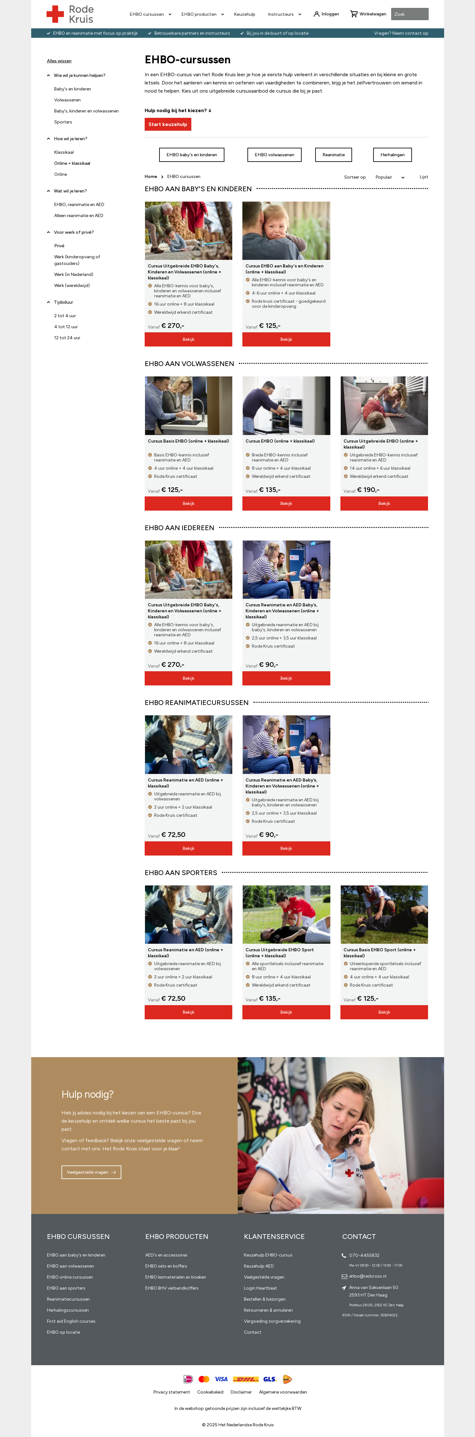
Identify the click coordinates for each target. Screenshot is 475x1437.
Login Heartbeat (260, 1288)
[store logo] (70, 14)
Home (151, 176)
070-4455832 (364, 1255)
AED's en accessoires (166, 1255)
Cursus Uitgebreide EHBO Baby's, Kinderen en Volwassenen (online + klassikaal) (184, 272)
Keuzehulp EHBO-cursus (268, 1255)
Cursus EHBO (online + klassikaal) (280, 441)
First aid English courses (71, 1321)
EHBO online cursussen (70, 1277)
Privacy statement (172, 1392)
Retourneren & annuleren (268, 1310)
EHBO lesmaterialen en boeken (175, 1277)
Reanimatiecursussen (68, 1299)
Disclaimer (241, 1392)
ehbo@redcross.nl (367, 1276)
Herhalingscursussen (68, 1310)
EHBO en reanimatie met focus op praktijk (95, 33)
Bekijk (188, 339)
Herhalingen (392, 154)
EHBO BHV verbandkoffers (172, 1288)
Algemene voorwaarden (283, 1392)
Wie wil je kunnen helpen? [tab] (80, 75)
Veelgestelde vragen (87, 1172)
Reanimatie (333, 154)
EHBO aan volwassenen (70, 1266)
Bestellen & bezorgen (265, 1299)
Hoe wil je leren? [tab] (70, 141)
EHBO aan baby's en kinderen (76, 1255)
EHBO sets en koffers (166, 1266)
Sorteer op (355, 177)
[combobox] (410, 14)
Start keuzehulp (167, 124)
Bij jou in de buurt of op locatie (278, 33)
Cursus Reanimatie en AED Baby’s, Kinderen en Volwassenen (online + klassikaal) (282, 611)
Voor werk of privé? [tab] (74, 232)
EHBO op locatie (63, 1332)
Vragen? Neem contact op (401, 33)
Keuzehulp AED (259, 1266)
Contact (252, 1332)
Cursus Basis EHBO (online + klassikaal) (188, 441)
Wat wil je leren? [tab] (70, 191)
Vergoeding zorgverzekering (272, 1321)
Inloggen (330, 14)
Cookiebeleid (210, 1392)
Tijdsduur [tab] (63, 302)
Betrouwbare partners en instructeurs (192, 33)
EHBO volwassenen (274, 154)
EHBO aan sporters (66, 1288)
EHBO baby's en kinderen (191, 154)
